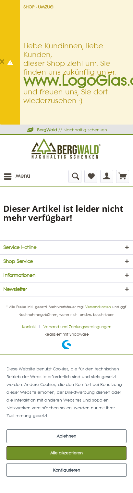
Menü (17, 175)
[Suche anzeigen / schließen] (74, 176)
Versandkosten (98, 307)
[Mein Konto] (106, 176)
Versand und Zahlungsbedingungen (77, 327)
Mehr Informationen (70, 416)
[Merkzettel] (90, 176)
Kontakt (29, 327)
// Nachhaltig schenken (66, 130)
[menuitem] (16, 176)
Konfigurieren (66, 470)
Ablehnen (66, 436)
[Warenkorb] (122, 176)
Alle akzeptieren (66, 453)
